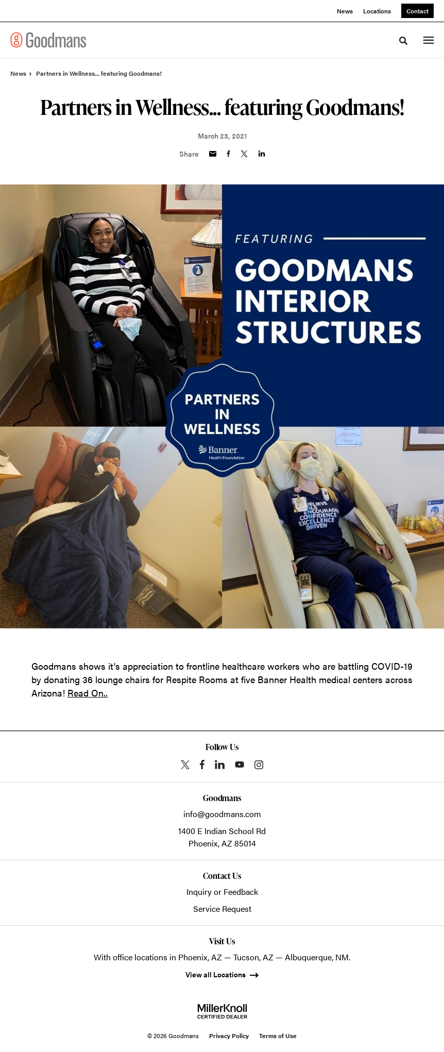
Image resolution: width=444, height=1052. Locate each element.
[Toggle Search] (403, 41)
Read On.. (87, 692)
